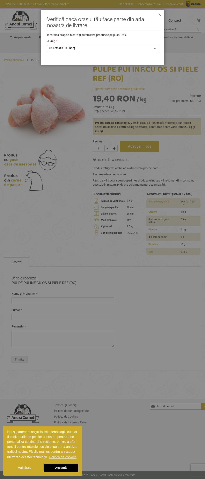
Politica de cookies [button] (62, 457)
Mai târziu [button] (24, 467)
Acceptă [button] (61, 467)
